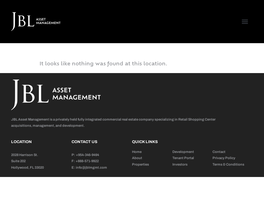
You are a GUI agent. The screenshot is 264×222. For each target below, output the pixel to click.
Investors (180, 164)
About (137, 158)
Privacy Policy (223, 158)
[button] (245, 22)
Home (137, 152)
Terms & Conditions (228, 164)
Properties (140, 164)
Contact (218, 152)
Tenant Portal (183, 158)
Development (183, 152)
